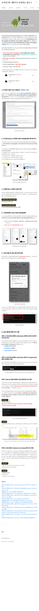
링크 (18, 96)
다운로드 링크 (25, 90)
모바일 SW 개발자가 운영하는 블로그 (17, 3)
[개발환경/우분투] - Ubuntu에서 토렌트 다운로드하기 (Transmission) (17, 519)
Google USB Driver (7, 56)
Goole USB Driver (8, 369)
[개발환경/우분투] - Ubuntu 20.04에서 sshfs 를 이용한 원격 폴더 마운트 (17, 520)
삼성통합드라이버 (8, 364)
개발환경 (4, 7)
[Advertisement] (19, 336)
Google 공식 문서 (32, 309)
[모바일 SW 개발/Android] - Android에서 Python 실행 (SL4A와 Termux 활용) (19, 512)
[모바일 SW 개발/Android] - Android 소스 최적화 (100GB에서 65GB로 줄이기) (19, 536)
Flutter (32, 7)
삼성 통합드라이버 (25, 54)
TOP (36, 605)
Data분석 (18, 7)
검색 (33, 3)
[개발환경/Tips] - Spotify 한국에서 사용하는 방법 (12, 510)
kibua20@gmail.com (6, 604)
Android (11, 7)
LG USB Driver (32, 54)
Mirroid (7, 42)
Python (25, 7)
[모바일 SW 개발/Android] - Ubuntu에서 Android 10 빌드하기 (15, 517)
